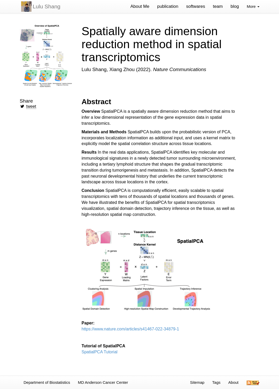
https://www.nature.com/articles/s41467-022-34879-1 (130, 329)
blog (235, 6)
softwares (195, 6)
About (233, 382)
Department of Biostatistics (47, 382)
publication (167, 6)
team (218, 6)
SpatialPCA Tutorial (99, 352)
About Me (139, 6)
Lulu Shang (46, 6)
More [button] (253, 6)
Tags (216, 382)
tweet (31, 106)
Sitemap (197, 382)
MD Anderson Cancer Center (103, 382)
